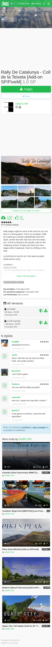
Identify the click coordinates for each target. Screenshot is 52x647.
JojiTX (14, 355)
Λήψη (26, 89)
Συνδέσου (26, 427)
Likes (22, 219)
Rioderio (16, 384)
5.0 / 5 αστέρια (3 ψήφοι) (10, 225)
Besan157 (16, 371)
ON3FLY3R (21, 103)
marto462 (16, 397)
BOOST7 (16, 410)
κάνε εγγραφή (39, 427)
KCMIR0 (15, 342)
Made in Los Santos (9, 643)
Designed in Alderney (10, 640)
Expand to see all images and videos (26, 211)
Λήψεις (9, 219)
